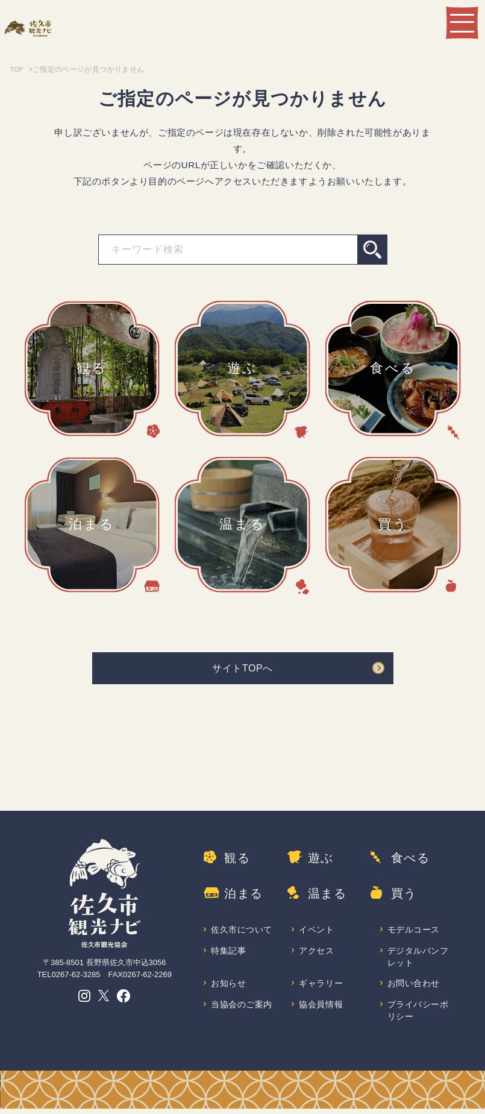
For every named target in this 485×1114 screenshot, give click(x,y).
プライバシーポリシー (419, 1015)
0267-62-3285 (75, 978)
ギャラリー (321, 987)
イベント (317, 931)
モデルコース (414, 931)
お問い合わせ (414, 987)
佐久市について (242, 931)
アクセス (317, 953)
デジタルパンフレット (419, 959)
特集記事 (229, 953)
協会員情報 (321, 1009)
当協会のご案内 (242, 1009)
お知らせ (229, 987)
